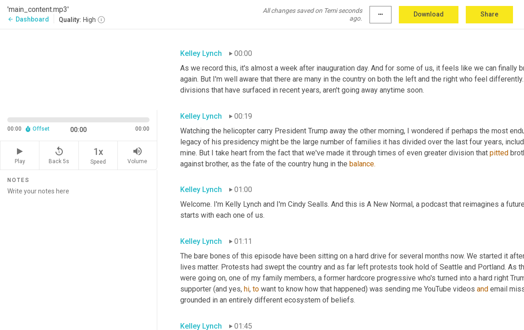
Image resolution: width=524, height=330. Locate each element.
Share (489, 14)
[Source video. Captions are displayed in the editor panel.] (78, 68)
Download (429, 14)
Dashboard (28, 19)
